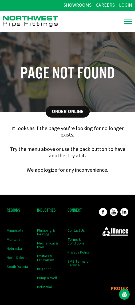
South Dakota (17, 267)
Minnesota (15, 230)
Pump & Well (47, 278)
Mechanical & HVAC (47, 245)
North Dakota (17, 257)
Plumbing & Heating (46, 232)
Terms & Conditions (76, 241)
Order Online (68, 111)
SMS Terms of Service (79, 263)
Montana (13, 239)
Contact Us (76, 230)
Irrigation (44, 269)
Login (125, 5)
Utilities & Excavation (45, 258)
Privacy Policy (79, 252)
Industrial (44, 287)
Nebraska (14, 248)
